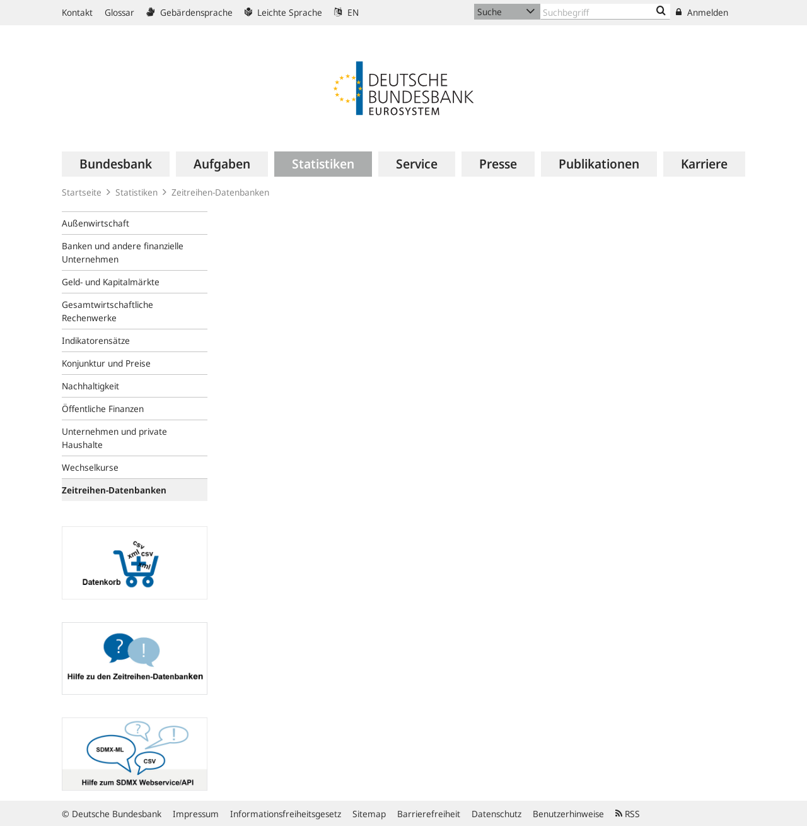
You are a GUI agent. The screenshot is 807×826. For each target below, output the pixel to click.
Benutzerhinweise (568, 814)
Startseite (82, 192)
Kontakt (77, 12)
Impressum (196, 814)
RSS (627, 814)
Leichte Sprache (283, 12)
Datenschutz (496, 814)
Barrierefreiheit (428, 814)
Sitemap (369, 814)
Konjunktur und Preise (106, 363)
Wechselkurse (90, 467)
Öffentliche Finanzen (103, 409)
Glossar (119, 12)
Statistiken (136, 192)
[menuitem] (116, 164)
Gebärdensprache (189, 12)
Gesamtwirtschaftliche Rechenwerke (107, 311)
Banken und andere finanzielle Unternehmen (122, 252)
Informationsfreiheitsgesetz (285, 814)
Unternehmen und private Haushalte (114, 438)
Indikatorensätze (96, 340)
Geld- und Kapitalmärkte (111, 282)
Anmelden (702, 12)
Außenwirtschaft (95, 223)
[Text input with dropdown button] (605, 12)
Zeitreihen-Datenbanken (220, 192)
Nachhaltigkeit (90, 386)
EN (346, 12)
